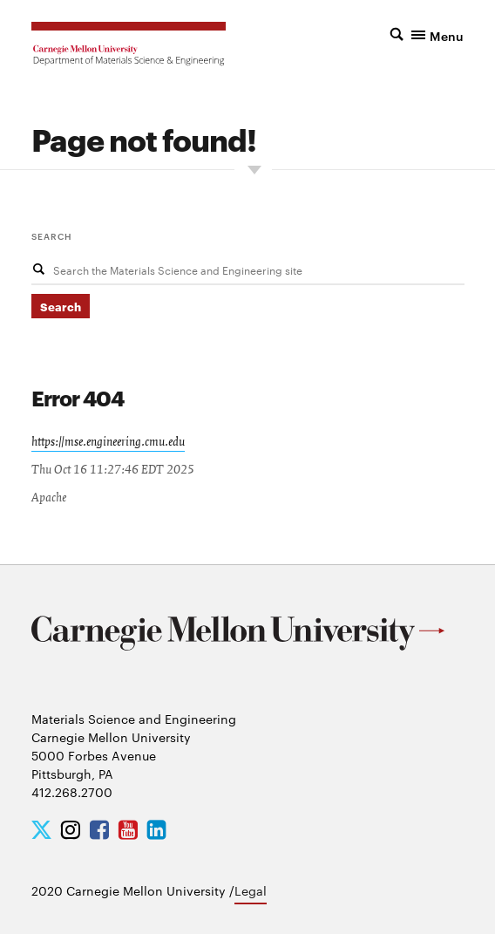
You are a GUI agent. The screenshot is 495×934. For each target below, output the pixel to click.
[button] (410, 34)
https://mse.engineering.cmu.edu (108, 442)
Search (51, 235)
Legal (250, 890)
